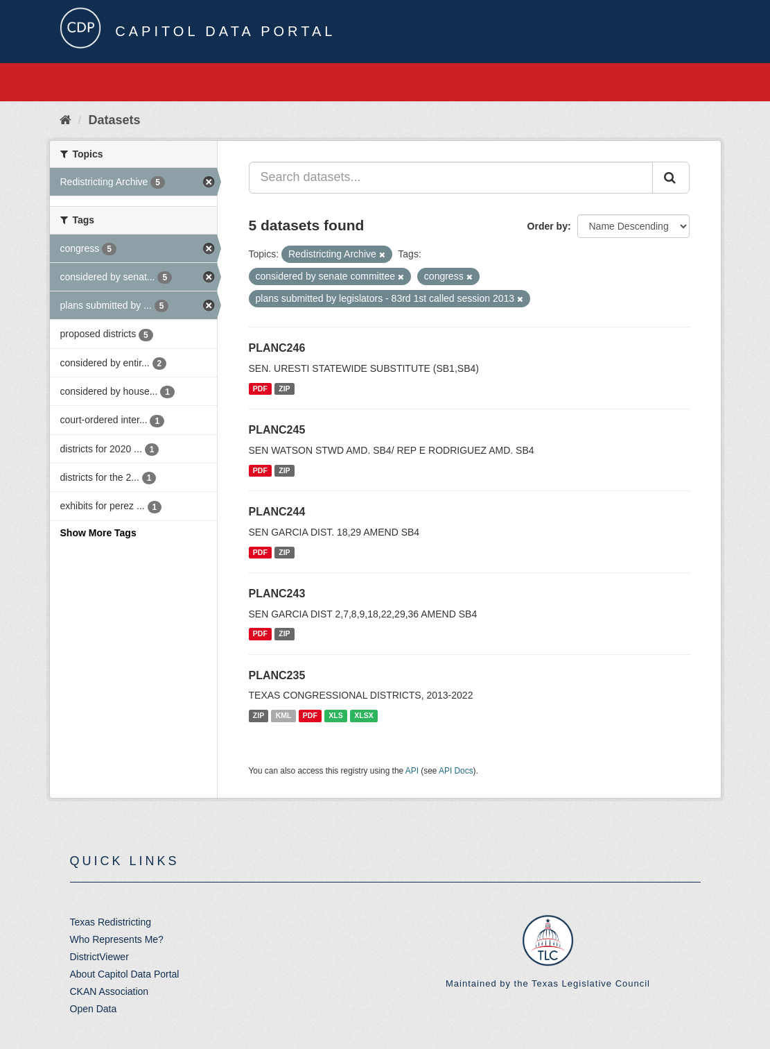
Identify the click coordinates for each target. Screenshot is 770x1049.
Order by (547, 226)
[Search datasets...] (451, 178)
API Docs (456, 771)
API (412, 771)
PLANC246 (277, 348)
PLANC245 (277, 430)
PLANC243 (277, 593)
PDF (260, 388)
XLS (335, 715)
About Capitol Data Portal (125, 974)
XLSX (363, 715)
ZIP (284, 388)
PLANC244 (277, 512)
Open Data (93, 1008)
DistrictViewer (99, 956)
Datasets (115, 120)
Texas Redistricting (111, 922)
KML (284, 715)
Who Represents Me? (117, 939)
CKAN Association (109, 991)
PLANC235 (277, 675)
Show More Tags (98, 532)
